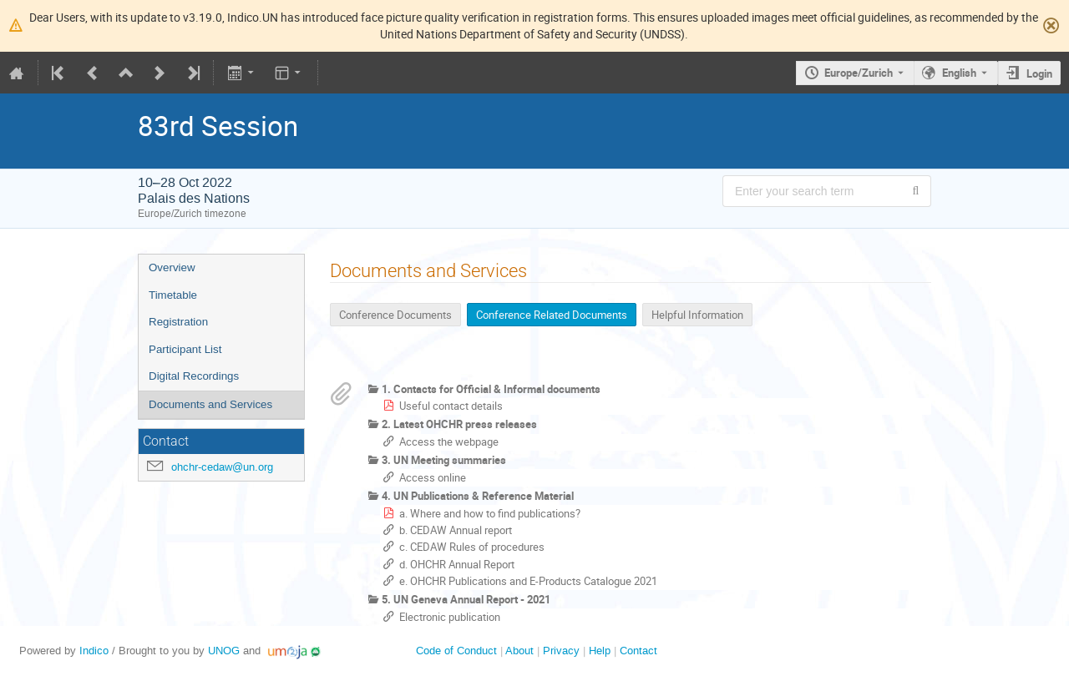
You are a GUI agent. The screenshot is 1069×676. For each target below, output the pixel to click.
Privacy (561, 650)
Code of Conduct (456, 650)
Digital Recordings (194, 376)
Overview (172, 267)
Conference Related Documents (551, 314)
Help (599, 650)
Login (1039, 73)
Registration (178, 321)
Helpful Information (697, 314)
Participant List (185, 349)
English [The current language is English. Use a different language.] (959, 72)
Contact (638, 650)
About (519, 650)
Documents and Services (210, 404)
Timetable (173, 295)
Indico (94, 650)
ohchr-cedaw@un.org (222, 467)
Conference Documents (395, 314)
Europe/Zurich (858, 72)
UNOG (224, 650)
